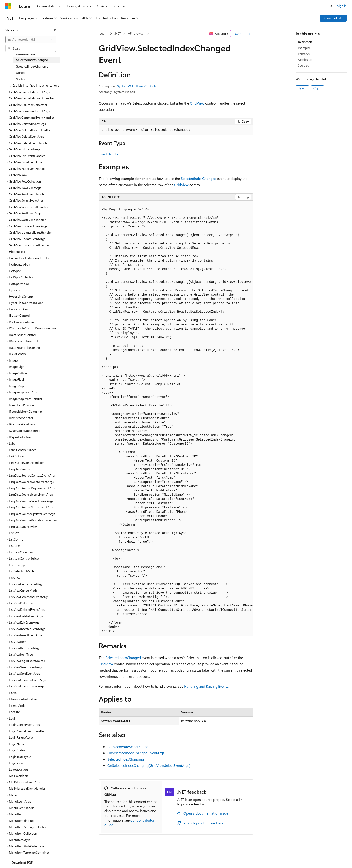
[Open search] (330, 6)
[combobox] (30, 39)
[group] (176, 418)
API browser (136, 33)
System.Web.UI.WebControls (136, 86)
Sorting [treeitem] (21, 79)
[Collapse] (55, 30)
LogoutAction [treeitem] (18, 769)
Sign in (342, 6)
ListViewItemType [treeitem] (21, 654)
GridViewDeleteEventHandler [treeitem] (28, 143)
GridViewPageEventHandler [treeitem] (27, 168)
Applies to (305, 59)
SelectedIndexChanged (198, 178)
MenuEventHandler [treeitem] (22, 808)
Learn (103, 33)
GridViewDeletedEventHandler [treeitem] (29, 130)
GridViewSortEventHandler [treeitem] (27, 220)
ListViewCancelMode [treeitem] (23, 590)
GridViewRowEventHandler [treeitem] (27, 194)
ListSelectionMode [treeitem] (21, 571)
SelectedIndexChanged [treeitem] (32, 60)
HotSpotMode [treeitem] (19, 283)
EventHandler (109, 154)
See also (303, 65)
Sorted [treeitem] (20, 72)
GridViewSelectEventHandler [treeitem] (28, 207)
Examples (304, 48)
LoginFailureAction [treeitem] (22, 737)
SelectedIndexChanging (125, 759)
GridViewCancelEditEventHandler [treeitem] (31, 98)
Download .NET (333, 18)
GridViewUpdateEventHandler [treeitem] (29, 245)
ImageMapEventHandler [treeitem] (25, 399)
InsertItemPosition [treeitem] (21, 405)
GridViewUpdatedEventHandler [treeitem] (30, 232)
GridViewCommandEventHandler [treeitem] (31, 117)
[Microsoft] (8, 6)
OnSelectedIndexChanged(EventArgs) (136, 752)
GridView (197, 103)
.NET (117, 33)
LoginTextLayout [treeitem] (20, 757)
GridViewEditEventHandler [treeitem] (27, 156)
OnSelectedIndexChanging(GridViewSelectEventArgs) (148, 765)
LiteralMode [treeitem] (17, 705)
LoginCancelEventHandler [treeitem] (26, 731)
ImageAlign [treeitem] (16, 366)
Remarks (304, 54)
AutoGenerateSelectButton (128, 746)
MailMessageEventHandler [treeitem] (27, 788)
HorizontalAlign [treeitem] (19, 264)
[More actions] (249, 33)
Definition (305, 42)
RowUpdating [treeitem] (25, 53)
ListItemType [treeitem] (17, 565)
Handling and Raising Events (206, 686)
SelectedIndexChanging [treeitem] (32, 66)
